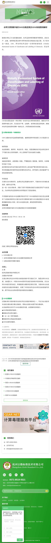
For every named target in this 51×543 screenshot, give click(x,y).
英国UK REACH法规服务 (13, 387)
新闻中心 (14, 21)
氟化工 (29, 528)
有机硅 (25, 528)
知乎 (4, 474)
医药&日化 (34, 506)
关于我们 (8, 21)
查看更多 (25, 400)
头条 (10, 474)
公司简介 (4, 500)
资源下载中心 (39, 521)
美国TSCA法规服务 (11, 395)
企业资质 (10, 500)
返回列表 (25, 363)
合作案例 (22, 500)
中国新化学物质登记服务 (12, 378)
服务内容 (5, 504)
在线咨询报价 (31, 521)
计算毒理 (40, 506)
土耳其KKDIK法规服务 (12, 391)
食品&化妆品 (26, 506)
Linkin (22, 474)
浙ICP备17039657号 (35, 540)
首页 (3, 21)
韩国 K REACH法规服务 (12, 382)
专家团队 (16, 500)
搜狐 (16, 474)
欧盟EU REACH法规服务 (13, 374)
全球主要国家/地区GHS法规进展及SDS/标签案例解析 (23, 361)
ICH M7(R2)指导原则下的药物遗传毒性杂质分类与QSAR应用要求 (27, 359)
